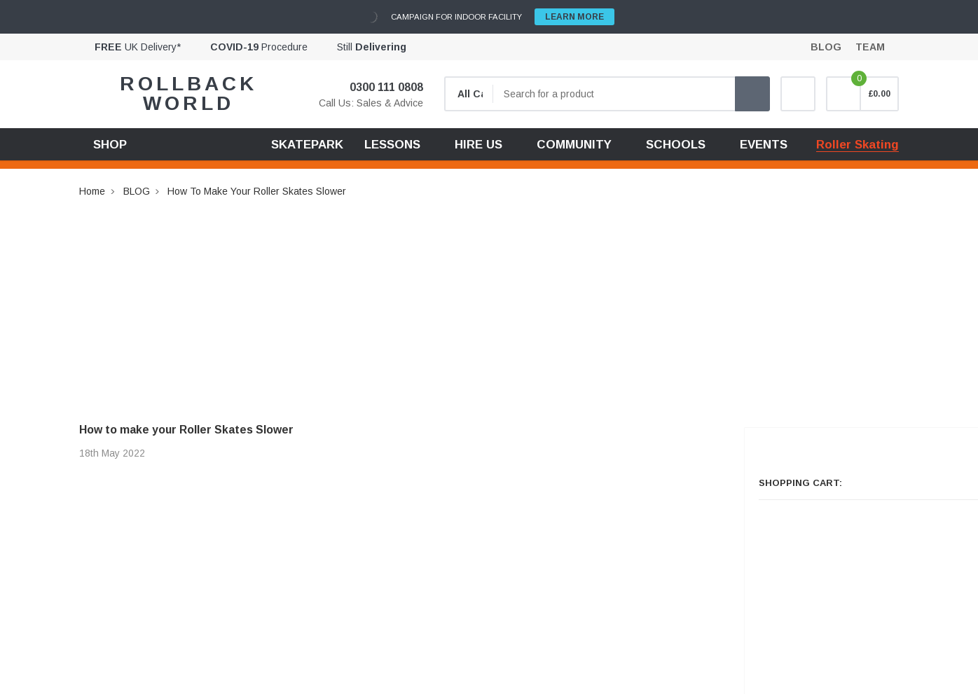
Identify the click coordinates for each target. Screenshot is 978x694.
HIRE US (478, 144)
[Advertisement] (489, 298)
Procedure (259, 47)
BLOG (136, 191)
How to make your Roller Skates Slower (256, 191)
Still (371, 47)
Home (92, 191)
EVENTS (763, 144)
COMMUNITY (574, 144)
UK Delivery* (138, 47)
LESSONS (392, 144)
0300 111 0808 (377, 87)
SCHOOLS (675, 144)
